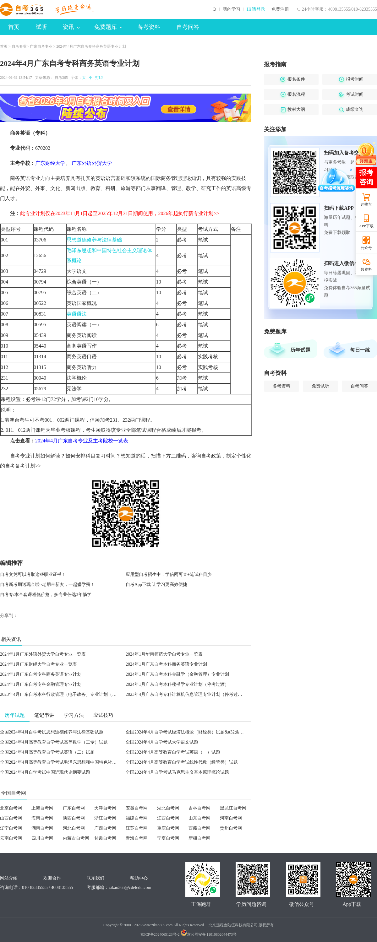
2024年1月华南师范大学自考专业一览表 (164, 654)
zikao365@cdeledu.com (130, 887)
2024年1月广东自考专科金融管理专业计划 (40, 684)
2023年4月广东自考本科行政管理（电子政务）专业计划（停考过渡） (67, 694)
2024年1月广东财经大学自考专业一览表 (38, 664)
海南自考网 (42, 818)
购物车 (366, 204)
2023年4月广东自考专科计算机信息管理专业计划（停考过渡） (186, 694)
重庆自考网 (168, 828)
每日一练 (360, 350)
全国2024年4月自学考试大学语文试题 (162, 742)
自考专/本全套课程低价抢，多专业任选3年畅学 (45, 594)
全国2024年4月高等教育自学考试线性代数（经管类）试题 (182, 762)
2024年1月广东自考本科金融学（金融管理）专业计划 (177, 674)
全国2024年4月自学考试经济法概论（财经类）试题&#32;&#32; (186, 732)
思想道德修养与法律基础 (94, 239)
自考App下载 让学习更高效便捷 (156, 584)
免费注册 (280, 9)
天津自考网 (105, 808)
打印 (98, 77)
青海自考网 (137, 838)
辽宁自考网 (11, 828)
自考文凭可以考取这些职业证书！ (33, 574)
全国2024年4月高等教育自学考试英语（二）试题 (47, 752)
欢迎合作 (52, 878)
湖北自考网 (168, 808)
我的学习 (231, 9)
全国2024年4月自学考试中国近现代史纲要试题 (45, 772)
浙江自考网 (105, 818)
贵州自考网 (231, 828)
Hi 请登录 (256, 9)
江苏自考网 (137, 828)
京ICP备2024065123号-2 (160, 934)
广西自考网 (105, 828)
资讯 (71, 27)
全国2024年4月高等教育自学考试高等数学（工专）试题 (54, 742)
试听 (41, 27)
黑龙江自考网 (233, 808)
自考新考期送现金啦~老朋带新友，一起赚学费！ (47, 584)
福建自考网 (137, 818)
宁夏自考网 (168, 838)
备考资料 (149, 27)
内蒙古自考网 (76, 838)
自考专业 (19, 46)
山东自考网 (199, 818)
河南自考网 (231, 818)
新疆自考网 (199, 838)
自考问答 (188, 27)
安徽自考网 (137, 808)
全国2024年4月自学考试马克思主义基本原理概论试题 (177, 772)
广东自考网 (74, 808)
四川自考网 (42, 838)
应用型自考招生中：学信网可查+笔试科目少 (169, 574)
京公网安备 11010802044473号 (209, 934)
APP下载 (366, 226)
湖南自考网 (42, 828)
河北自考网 (74, 828)
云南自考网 (11, 838)
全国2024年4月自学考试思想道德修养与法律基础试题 (51, 732)
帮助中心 (139, 878)
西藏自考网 (199, 828)
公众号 (366, 248)
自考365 (61, 77)
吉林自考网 (199, 808)
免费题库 (108, 27)
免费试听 (320, 386)
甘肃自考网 (105, 838)
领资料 (366, 269)
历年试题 (300, 350)
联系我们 (95, 878)
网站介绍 (9, 878)
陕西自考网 (74, 818)
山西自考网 (11, 818)
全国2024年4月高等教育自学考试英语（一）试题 (173, 752)
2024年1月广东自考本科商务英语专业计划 (166, 664)
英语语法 (77, 314)
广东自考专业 (41, 46)
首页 (13, 27)
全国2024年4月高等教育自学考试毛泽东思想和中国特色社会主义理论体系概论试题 (80, 762)
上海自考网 (42, 808)
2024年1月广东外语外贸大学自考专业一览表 (43, 654)
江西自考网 (168, 818)
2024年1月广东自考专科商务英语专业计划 (40, 674)
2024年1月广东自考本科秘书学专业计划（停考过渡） (177, 684)
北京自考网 (11, 808)
